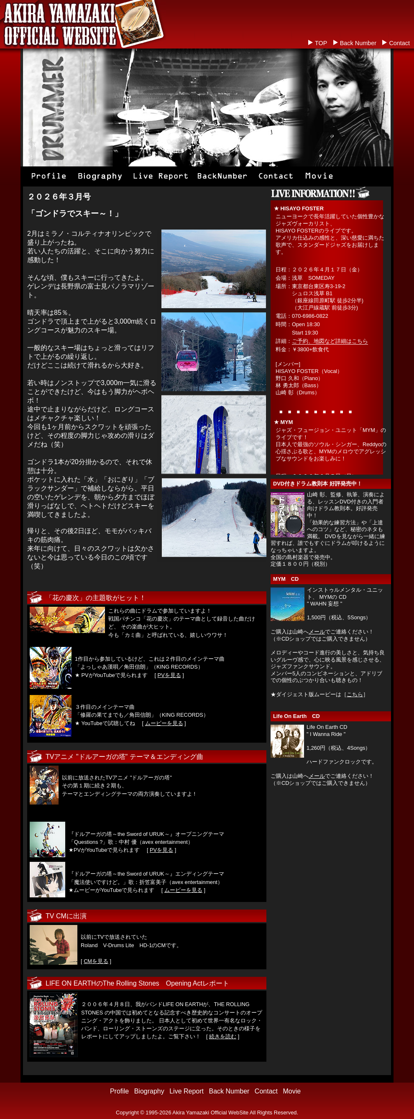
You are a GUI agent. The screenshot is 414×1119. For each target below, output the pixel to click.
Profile (119, 1091)
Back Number (358, 43)
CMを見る (96, 961)
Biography (149, 1091)
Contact (399, 43)
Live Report (186, 1091)
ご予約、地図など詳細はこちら (330, 341)
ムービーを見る (164, 723)
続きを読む (222, 1036)
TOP (321, 43)
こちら (355, 694)
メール (317, 631)
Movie (292, 1091)
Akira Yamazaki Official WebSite (210, 1112)
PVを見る (169, 675)
